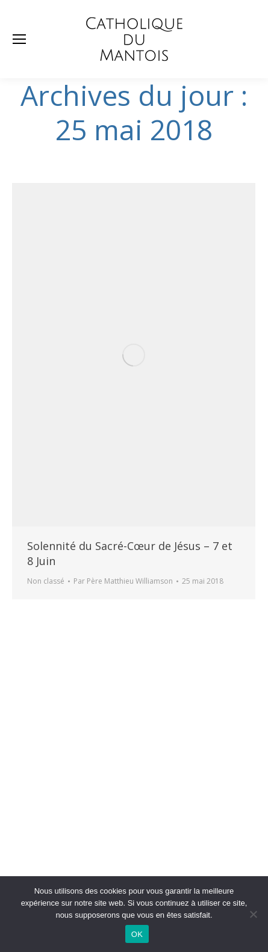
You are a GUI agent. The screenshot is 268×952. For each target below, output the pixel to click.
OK (137, 934)
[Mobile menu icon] (19, 39)
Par (123, 581)
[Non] (253, 914)
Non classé (45, 581)
